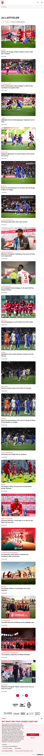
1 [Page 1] (17, 695)
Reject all (33, 737)
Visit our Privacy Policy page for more (24, 751)
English (4, 718)
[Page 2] (26, 695)
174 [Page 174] (23, 695)
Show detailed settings (7, 751)
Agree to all (33, 734)
